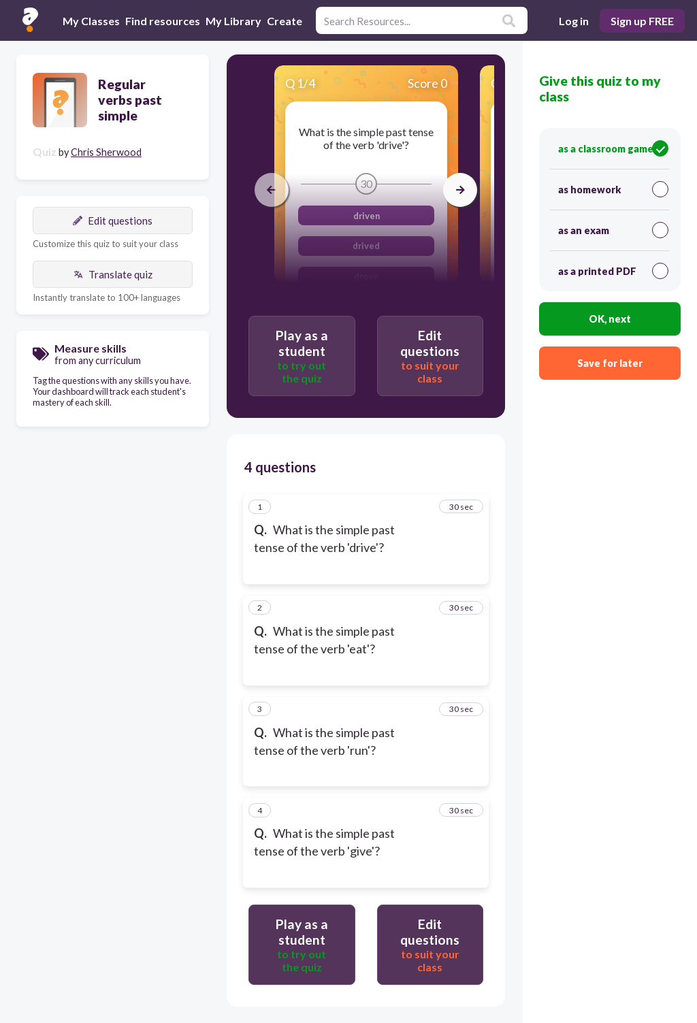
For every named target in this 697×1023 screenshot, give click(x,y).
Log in (574, 20)
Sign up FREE (642, 20)
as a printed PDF (613, 271)
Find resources (162, 20)
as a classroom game (613, 148)
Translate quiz (113, 274)
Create (284, 20)
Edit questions (112, 220)
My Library (233, 20)
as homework (613, 189)
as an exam (613, 230)
